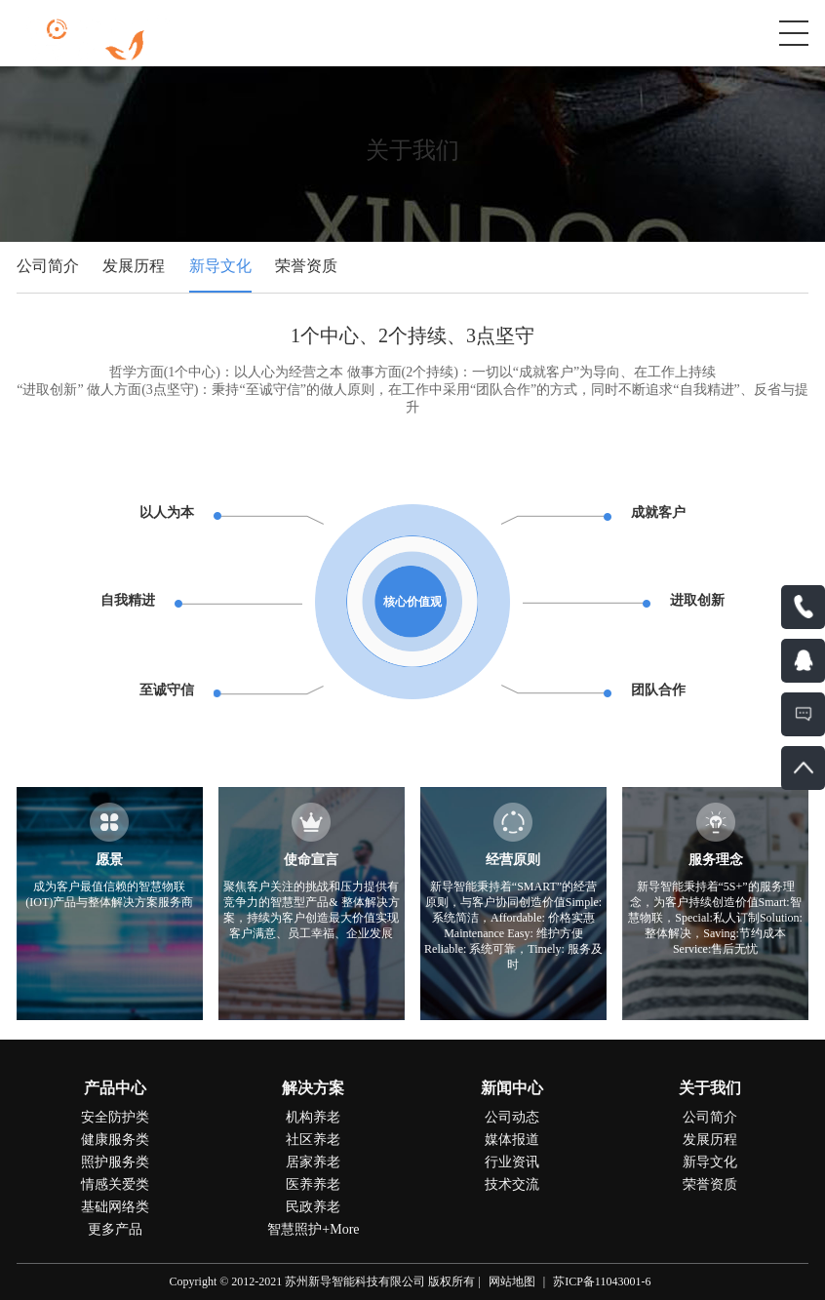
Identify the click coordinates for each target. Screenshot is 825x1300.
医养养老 (313, 1184)
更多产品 (115, 1229)
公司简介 (48, 265)
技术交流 (512, 1184)
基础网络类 (115, 1207)
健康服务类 (115, 1139)
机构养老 (313, 1117)
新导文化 (220, 265)
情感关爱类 (115, 1184)
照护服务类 (115, 1162)
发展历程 (133, 265)
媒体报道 (512, 1139)
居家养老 (313, 1162)
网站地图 (512, 1281)
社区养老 (313, 1139)
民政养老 (313, 1207)
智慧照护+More (313, 1229)
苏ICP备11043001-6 (601, 1281)
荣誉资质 (306, 265)
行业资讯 (512, 1162)
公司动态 (512, 1117)
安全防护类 (115, 1117)
